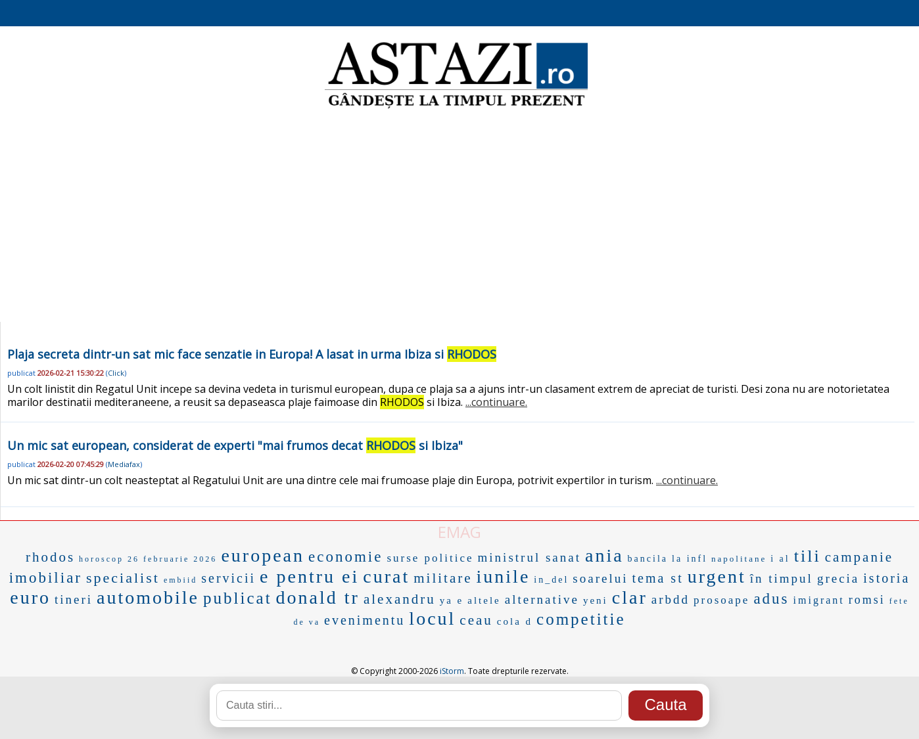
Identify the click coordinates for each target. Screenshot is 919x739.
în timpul (781, 578)
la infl (689, 559)
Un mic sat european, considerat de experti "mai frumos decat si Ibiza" (235, 445)
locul (432, 618)
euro (30, 597)
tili (807, 556)
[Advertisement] (459, 217)
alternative (542, 599)
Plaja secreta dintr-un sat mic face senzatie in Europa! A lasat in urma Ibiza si (251, 354)
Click (116, 373)
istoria (886, 578)
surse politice (430, 558)
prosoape (721, 600)
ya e (452, 600)
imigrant (819, 600)
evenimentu (364, 620)
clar (630, 597)
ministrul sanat (529, 557)
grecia (838, 578)
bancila (648, 559)
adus (771, 599)
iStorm (452, 671)
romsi (867, 599)
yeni (595, 600)
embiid (180, 580)
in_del (551, 580)
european (262, 555)
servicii (228, 578)
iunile (503, 576)
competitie (581, 619)
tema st (657, 578)
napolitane (738, 559)
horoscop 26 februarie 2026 (148, 559)
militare (442, 578)
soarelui (600, 578)
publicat (237, 598)
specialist (123, 578)
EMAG (459, 532)
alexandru (400, 599)
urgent (717, 576)
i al (780, 559)
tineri (74, 599)
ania (604, 555)
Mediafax (124, 464)
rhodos (50, 557)
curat (386, 576)
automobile (148, 597)
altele (483, 600)
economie (345, 557)
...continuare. (496, 402)
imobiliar (45, 578)
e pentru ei (309, 576)
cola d (514, 621)
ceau (476, 620)
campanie (859, 557)
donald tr (318, 597)
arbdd (670, 599)
